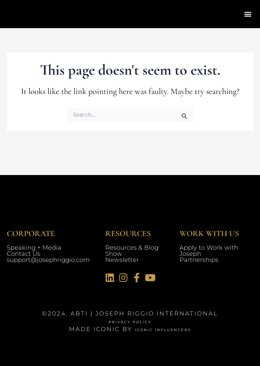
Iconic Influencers (163, 329)
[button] (247, 14)
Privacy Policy (130, 321)
